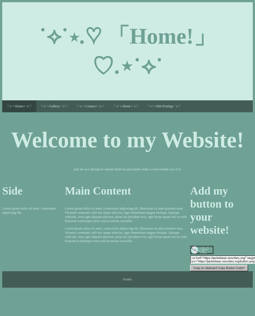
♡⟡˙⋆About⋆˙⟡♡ (126, 106)
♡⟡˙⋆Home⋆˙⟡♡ (19, 106)
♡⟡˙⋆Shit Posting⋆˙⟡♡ (164, 106)
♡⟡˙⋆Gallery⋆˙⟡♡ (54, 106)
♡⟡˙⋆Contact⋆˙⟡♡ (90, 106)
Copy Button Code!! (219, 268)
